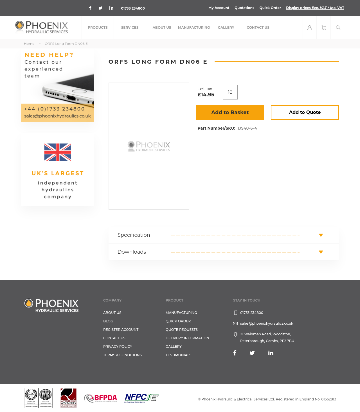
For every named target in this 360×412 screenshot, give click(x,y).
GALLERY (174, 346)
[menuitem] (98, 27)
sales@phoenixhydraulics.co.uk (266, 323)
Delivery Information (187, 338)
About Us (112, 313)
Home (29, 43)
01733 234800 (133, 8)
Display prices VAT (315, 8)
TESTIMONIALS (178, 355)
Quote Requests (182, 329)
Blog (108, 321)
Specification (134, 235)
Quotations (244, 8)
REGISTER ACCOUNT (120, 329)
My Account (219, 8)
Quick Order (270, 8)
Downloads (132, 252)
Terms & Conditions (122, 355)
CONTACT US (114, 338)
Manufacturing (181, 313)
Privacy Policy (117, 346)
